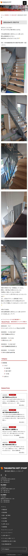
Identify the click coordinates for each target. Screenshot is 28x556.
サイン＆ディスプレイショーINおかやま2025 (13, 328)
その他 (12, 338)
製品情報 (4, 512)
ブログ (10, 15)
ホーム (2, 15)
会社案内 (4, 518)
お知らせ (6, 376)
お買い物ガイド (6, 535)
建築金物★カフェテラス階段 (18, 321)
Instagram (6, 549)
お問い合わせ (5, 524)
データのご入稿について (8, 538)
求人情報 (4, 521)
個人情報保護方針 (6, 544)
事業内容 (4, 509)
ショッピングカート (7, 532)
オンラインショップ (7, 529)
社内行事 (13, 350)
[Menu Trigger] (25, 3)
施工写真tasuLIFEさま (8, 334)
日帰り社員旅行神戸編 (8, 352)
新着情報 (6, 15)
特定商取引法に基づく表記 (9, 541)
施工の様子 (14, 15)
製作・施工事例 (6, 515)
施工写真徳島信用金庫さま (9, 346)
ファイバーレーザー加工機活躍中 (11, 319)
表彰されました (6, 340)
